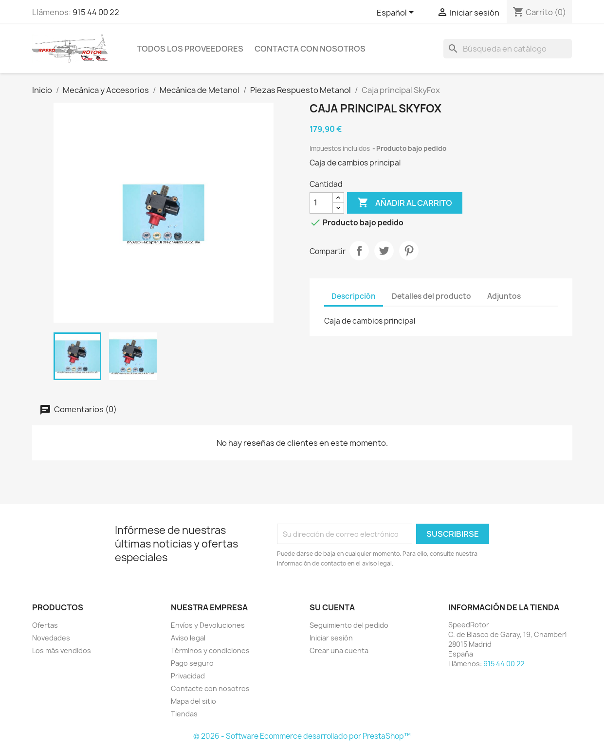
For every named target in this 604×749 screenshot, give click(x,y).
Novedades (51, 637)
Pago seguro (192, 663)
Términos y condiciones (210, 650)
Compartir (359, 250)
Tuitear (384, 250)
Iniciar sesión (331, 637)
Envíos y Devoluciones (208, 625)
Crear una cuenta (339, 650)
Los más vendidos (61, 650)
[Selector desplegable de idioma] (397, 13)
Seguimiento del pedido (349, 625)
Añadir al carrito (404, 203)
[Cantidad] (321, 203)
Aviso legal (188, 637)
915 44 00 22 (96, 12)
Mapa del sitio (193, 701)
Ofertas (45, 625)
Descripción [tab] (353, 296)
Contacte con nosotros (210, 688)
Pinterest (409, 250)
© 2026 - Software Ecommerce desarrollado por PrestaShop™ (302, 736)
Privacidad (188, 675)
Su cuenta (332, 607)
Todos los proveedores (190, 48)
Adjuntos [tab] (504, 296)
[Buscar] (507, 48)
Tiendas (184, 713)
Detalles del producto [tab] (431, 296)
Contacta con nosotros (310, 48)
